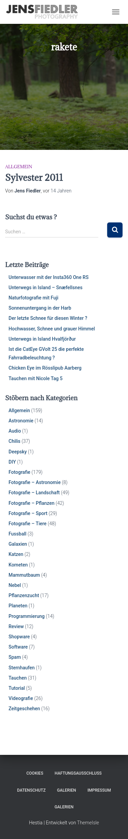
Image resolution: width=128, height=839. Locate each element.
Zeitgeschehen (24, 708)
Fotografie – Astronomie (35, 482)
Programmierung (27, 616)
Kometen (18, 565)
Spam (15, 657)
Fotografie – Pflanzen (32, 503)
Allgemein (18, 166)
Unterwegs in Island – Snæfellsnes (46, 287)
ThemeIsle (88, 822)
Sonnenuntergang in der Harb (40, 308)
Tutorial (17, 688)
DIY (12, 462)
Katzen (16, 554)
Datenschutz (31, 790)
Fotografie (19, 472)
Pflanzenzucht (24, 595)
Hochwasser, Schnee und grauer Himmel (52, 328)
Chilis (14, 441)
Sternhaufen (22, 667)
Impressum (99, 790)
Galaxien (18, 544)
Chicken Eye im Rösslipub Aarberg (45, 368)
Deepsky (18, 451)
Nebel (15, 585)
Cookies (34, 773)
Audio (15, 431)
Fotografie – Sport (28, 513)
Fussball (17, 534)
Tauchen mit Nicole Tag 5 (35, 378)
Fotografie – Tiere (27, 523)
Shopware (19, 636)
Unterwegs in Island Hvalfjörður (42, 339)
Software (18, 647)
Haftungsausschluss (78, 773)
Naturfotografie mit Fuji (33, 297)
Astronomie (21, 420)
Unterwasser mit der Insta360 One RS (48, 277)
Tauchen (18, 678)
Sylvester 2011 (34, 177)
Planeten (18, 605)
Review (16, 626)
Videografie (21, 698)
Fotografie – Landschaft (34, 492)
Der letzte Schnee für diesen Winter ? (48, 318)
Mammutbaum (24, 575)
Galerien (66, 790)
